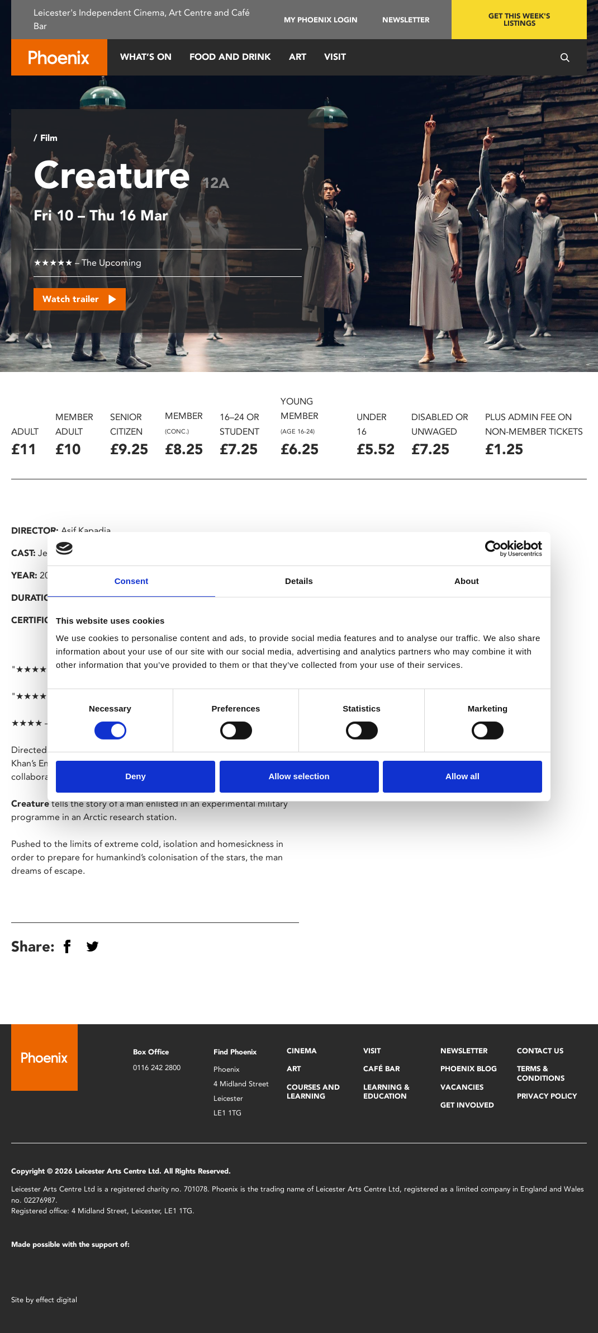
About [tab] (466, 580)
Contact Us (540, 1051)
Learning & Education (386, 1091)
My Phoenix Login (321, 20)
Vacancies (461, 1087)
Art (297, 56)
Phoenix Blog (468, 1068)
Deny (135, 776)
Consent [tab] (132, 580)
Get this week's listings (519, 19)
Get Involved (467, 1105)
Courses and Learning (313, 1091)
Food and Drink (230, 56)
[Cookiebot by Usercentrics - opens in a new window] (493, 548)
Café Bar (381, 1068)
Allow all (462, 776)
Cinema (302, 1051)
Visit (335, 56)
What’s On (146, 56)
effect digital (56, 1300)
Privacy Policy (547, 1096)
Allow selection (298, 776)
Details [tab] (299, 580)
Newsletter (405, 20)
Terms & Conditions (540, 1073)
